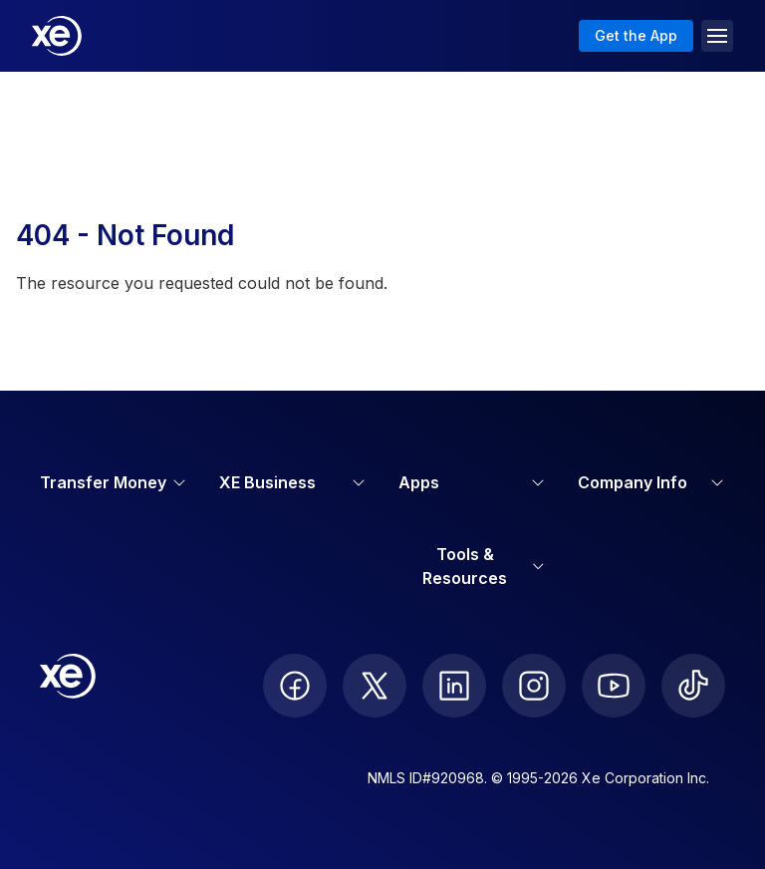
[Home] (57, 36)
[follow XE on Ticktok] (693, 686)
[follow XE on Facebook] (295, 686)
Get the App (636, 35)
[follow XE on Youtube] (613, 686)
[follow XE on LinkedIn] (454, 686)
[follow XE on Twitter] (374, 686)
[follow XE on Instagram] (534, 686)
